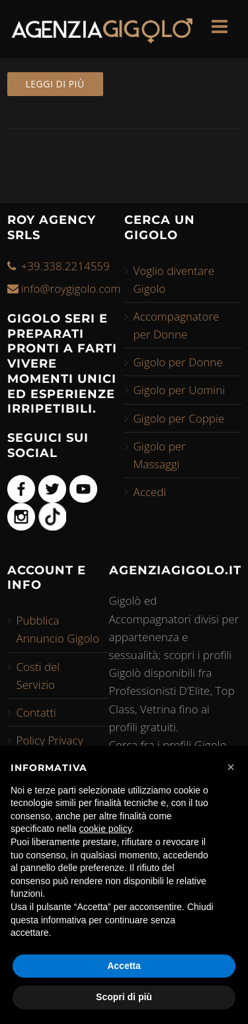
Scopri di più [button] (124, 997)
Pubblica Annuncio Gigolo (58, 629)
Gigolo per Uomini (180, 389)
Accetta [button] (124, 965)
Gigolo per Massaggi (160, 455)
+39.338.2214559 (65, 266)
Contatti (36, 712)
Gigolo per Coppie (179, 418)
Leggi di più (55, 83)
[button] (230, 767)
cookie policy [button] (105, 828)
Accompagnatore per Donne (177, 325)
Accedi (150, 491)
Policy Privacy (50, 740)
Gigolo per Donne (178, 362)
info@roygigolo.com (71, 288)
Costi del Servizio (38, 675)
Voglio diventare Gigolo (174, 279)
